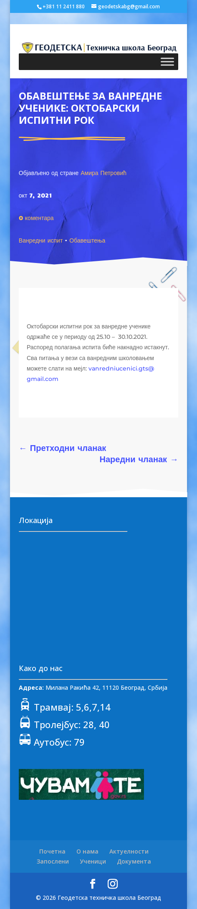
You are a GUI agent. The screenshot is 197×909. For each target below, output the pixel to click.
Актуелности (129, 851)
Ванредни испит (41, 240)
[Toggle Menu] (167, 62)
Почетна (52, 851)
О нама (87, 851)
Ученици (93, 861)
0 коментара (36, 217)
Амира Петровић (103, 172)
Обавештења (87, 240)
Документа (134, 861)
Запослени (53, 861)
